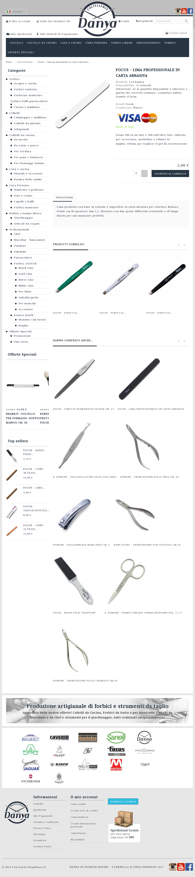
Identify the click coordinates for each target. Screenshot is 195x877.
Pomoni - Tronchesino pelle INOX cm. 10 (149, 475)
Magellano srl (37, 865)
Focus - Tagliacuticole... (31, 504)
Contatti (38, 802)
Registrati (145, 21)
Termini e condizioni (46, 820)
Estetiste (20, 251)
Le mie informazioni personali (83, 824)
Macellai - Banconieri (29, 240)
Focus (130, 104)
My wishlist (78, 838)
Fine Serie (21, 341)
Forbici (14, 79)
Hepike (23, 325)
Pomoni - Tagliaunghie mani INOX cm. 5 (81, 543)
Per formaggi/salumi (29, 163)
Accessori (25, 309)
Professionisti (19, 229)
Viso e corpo (23, 195)
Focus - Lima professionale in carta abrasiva (151, 407)
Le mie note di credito (84, 809)
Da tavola (21, 139)
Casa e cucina (19, 169)
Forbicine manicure (28, 95)
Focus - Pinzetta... (66, 311)
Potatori (20, 245)
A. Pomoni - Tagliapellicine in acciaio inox (84, 475)
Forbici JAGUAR (25, 263)
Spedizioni (39, 808)
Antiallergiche (28, 297)
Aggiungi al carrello (173, 172)
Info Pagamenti (42, 814)
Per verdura (22, 151)
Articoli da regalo (27, 223)
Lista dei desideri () (55, 21)
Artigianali (21, 129)
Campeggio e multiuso (30, 117)
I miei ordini (78, 802)
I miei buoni (78, 831)
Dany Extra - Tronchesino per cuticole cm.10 (147, 543)
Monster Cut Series (32, 319)
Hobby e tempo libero (25, 213)
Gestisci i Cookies (123, 800)
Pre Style (25, 291)
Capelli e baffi (24, 201)
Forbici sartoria (25, 89)
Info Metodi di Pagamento (59, 34)
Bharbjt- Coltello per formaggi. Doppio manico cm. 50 (22, 416)
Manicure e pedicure (29, 189)
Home (9, 62)
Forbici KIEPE (24, 315)
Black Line (26, 268)
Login (125, 21)
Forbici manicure (26, 207)
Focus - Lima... (29, 484)
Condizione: (124, 107)
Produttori (39, 839)
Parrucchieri (23, 257)
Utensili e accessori (28, 173)
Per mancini (27, 303)
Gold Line (25, 273)
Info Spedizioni (21, 34)
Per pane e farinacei (28, 157)
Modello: (122, 82)
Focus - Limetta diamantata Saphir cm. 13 (83, 407)
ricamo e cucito (25, 83)
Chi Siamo (39, 832)
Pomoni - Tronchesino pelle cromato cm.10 (85, 679)
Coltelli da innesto (27, 123)
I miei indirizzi (79, 815)
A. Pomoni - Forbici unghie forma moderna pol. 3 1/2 (143, 611)
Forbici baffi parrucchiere (29, 101)
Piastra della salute (28, 179)
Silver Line (26, 279)
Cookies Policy (42, 845)
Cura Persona (25, 62)
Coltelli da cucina (22, 135)
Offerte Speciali (20, 331)
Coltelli (14, 113)
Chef (17, 234)
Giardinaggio (23, 217)
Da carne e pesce (26, 145)
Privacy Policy (42, 826)
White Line (26, 285)
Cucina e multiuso (27, 107)
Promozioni (22, 335)
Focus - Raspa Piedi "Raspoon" (74, 611)
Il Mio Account (19, 21)
